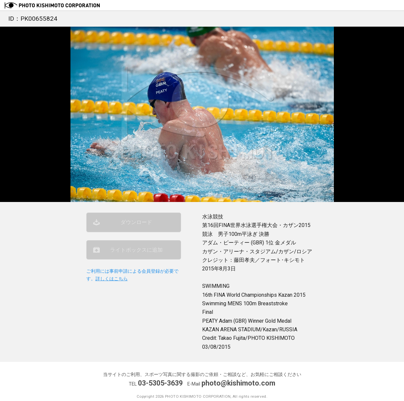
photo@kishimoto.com (238, 383)
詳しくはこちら (111, 279)
